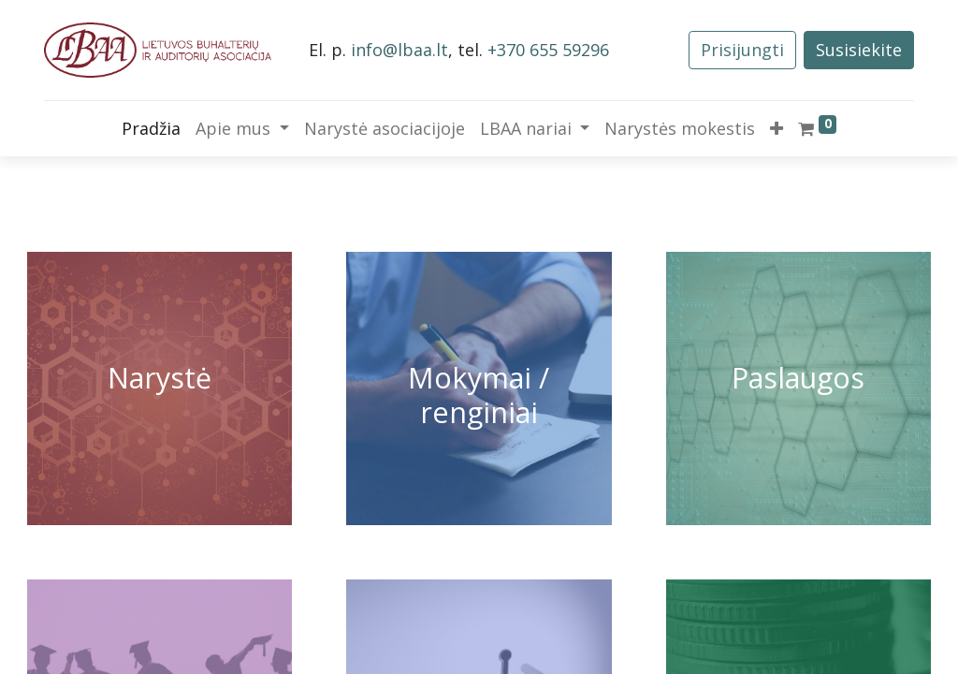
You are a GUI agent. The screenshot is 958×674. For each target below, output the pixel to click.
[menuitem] (151, 129)
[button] (776, 129)
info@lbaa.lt (399, 49)
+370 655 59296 (548, 49)
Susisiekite (859, 49)
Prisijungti (742, 49)
